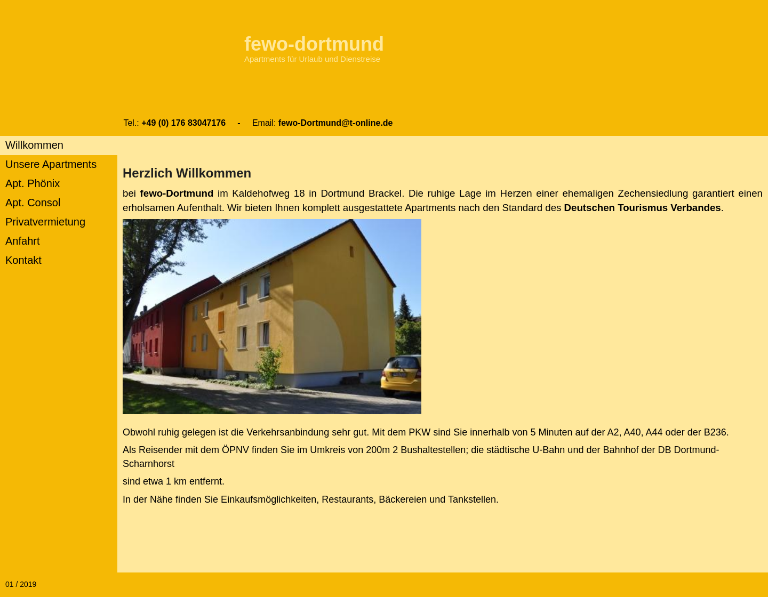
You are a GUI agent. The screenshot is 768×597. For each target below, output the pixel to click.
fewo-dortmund (314, 44)
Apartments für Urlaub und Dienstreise (312, 58)
